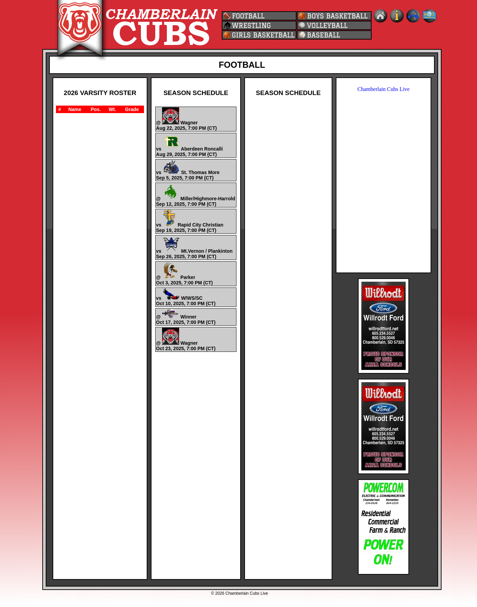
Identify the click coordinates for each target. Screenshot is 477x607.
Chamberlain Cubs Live (384, 89)
